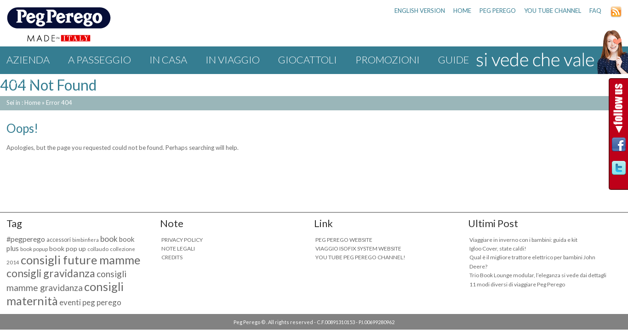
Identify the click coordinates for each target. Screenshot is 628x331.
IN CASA (168, 59)
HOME (462, 10)
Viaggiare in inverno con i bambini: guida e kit (523, 239)
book (109, 239)
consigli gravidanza (50, 273)
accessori (58, 239)
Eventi (23, 80)
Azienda (28, 59)
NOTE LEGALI (178, 248)
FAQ (595, 10)
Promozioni (387, 59)
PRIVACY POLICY (182, 239)
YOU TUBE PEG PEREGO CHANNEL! (360, 257)
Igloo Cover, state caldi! (497, 248)
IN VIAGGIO (233, 59)
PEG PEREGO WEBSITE (343, 239)
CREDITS (172, 257)
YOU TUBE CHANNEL (552, 10)
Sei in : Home (23, 102)
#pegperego (25, 238)
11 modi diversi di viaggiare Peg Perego (517, 284)
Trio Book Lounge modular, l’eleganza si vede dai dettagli (537, 275)
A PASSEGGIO (99, 59)
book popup (34, 249)
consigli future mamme (80, 260)
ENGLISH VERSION (419, 10)
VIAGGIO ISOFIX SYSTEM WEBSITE (358, 248)
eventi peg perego (90, 302)
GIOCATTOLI (307, 59)
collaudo (97, 249)
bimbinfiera (85, 240)
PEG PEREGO (498, 10)
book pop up (67, 248)
